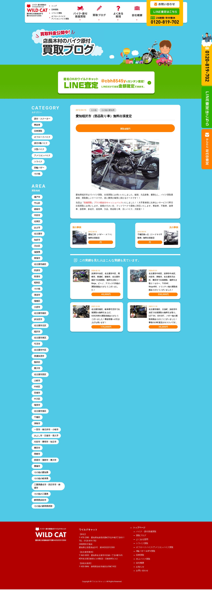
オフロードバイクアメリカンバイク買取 (60, 17)
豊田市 (37, 450)
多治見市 (38, 321)
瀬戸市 (37, 197)
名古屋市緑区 (40, 265)
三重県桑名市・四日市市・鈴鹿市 (47, 489)
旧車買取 (54, 10)
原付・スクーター (42, 119)
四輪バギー (39, 168)
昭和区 (37, 284)
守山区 (37, 203)
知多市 (37, 240)
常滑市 (37, 277)
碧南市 (37, 210)
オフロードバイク (42, 137)
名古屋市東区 (40, 339)
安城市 (37, 394)
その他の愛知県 (108, 110)
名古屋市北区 (40, 327)
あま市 (37, 228)
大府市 (37, 308)
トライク (38, 162)
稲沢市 (37, 333)
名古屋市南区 (40, 314)
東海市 (37, 259)
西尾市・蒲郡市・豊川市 (45, 462)
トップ (54, 6)
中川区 (37, 401)
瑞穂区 (37, 302)
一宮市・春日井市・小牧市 (46, 431)
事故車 (37, 125)
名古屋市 (38, 234)
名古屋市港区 (40, 413)
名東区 (37, 222)
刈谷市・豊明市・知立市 (45, 444)
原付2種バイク (40, 143)
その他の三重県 (41, 496)
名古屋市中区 (40, 351)
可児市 (37, 345)
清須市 (37, 296)
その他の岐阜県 (41, 481)
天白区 (37, 247)
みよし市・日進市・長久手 (46, 438)
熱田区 (37, 364)
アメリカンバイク (42, 156)
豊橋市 (37, 469)
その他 (94, 110)
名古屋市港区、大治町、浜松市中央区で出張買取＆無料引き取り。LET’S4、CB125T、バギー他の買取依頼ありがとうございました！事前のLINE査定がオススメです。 (163, 316)
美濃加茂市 (39, 358)
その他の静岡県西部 (43, 509)
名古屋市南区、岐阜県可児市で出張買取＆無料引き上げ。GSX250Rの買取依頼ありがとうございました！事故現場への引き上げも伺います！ (105, 316)
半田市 (37, 216)
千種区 (37, 419)
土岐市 (37, 382)
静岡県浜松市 (40, 503)
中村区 (37, 388)
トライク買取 (56, 13)
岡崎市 (37, 456)
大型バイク (39, 149)
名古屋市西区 (40, 376)
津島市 (37, 425)
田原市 (37, 271)
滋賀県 (37, 253)
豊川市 (37, 370)
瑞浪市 (37, 407)
